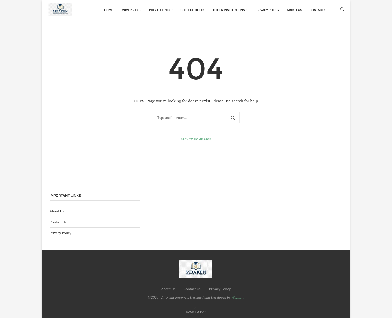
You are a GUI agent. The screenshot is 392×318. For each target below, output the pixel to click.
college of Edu (193, 10)
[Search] (342, 10)
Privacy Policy (268, 10)
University (129, 10)
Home (108, 10)
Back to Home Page (196, 139)
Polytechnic (159, 10)
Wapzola (238, 297)
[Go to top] (196, 311)
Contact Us (319, 10)
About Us (294, 10)
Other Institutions (229, 10)
